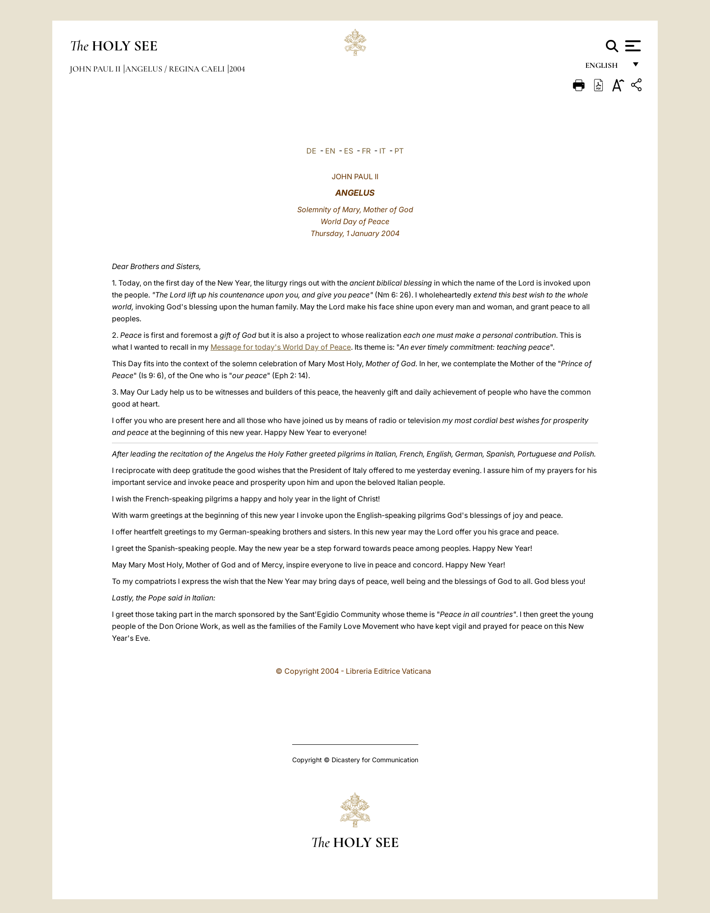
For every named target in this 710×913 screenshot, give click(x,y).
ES (348, 150)
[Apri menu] (632, 46)
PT (399, 150)
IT (382, 150)
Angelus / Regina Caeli (176, 69)
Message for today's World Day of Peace (281, 347)
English (605, 67)
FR (366, 150)
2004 (237, 69)
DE (311, 150)
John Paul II (96, 69)
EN (330, 150)
